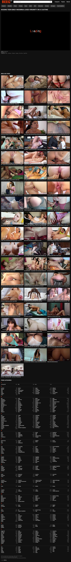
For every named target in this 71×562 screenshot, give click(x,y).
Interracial (3, 475)
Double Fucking (38, 435)
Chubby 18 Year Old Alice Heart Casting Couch (55, 179)
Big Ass (19, 402)
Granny (2, 461)
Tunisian (2, 552)
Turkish (19, 552)
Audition (2, 393)
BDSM (36, 398)
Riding (54, 525)
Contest (2, 423)
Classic (36, 419)
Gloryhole (37, 459)
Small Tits (25, 53)
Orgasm (2, 511)
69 (35, 384)
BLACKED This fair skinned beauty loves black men (33, 301)
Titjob (19, 550)
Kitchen (36, 486)
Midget (19, 499)
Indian (2, 474)
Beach (19, 401)
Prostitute (54, 519)
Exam (2, 442)
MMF (19, 495)
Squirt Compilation (38, 538)
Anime (54, 390)
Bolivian (36, 407)
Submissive (37, 541)
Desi (2, 433)
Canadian (2, 416)
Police (2, 518)
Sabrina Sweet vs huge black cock (7, 119)
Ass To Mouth (55, 392)
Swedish (2, 542)
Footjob (36, 451)
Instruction (54, 474)
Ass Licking (37, 392)
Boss (36, 408)
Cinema (19, 419)
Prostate (36, 519)
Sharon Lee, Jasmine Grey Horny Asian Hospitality (10, 149)
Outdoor (54, 511)
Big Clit (36, 404)
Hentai (36, 467)
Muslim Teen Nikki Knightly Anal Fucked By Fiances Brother (57, 331)
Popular (63, 1)
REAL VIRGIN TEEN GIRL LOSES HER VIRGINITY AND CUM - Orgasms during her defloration (58, 225)
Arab (2, 391)
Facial (36, 446)
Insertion (37, 474)
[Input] (32, 2)
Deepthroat (54, 432)
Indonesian (20, 474)
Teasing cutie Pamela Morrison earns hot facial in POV (10, 331)
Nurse (36, 506)
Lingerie (2, 492)
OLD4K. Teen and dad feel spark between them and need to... (11, 240)
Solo (36, 536)
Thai (2, 549)
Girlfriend (37, 458)
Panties (2, 515)
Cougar (54, 423)
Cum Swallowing (55, 426)
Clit (53, 419)
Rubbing (2, 527)
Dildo (36, 433)
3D (18, 384)
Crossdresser (55, 425)
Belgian (2, 402)
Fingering (54, 448)
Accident (2, 388)
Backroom (20, 399)
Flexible (54, 449)
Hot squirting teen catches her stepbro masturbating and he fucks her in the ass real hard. (35, 179)
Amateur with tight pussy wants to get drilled (9, 301)
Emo (2, 441)
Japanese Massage (56, 480)
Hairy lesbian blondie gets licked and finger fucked (56, 346)
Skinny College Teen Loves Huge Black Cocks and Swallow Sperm (35, 255)
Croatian (36, 425)
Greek (19, 461)
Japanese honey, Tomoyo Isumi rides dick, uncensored (10, 316)
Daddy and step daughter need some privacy (55, 149)
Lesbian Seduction (56, 491)
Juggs (54, 482)
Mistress (2, 500)
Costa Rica (37, 423)
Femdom (2, 448)
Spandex (2, 537)
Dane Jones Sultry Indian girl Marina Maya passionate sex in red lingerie (35, 134)
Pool (36, 518)
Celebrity (37, 417)
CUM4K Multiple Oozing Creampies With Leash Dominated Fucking (58, 240)
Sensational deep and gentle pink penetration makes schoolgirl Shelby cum (12, 210)
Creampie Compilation (5, 425)
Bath (53, 400)
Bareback (37, 400)
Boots (19, 408)
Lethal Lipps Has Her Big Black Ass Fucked (8, 346)
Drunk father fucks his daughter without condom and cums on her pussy (58, 164)
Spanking (37, 537)
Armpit (54, 391)
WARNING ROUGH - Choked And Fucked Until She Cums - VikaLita (58, 301)
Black (36, 406)
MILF (2, 495)
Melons (54, 498)
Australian (37, 393)
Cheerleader (3, 418)
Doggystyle (20, 434)
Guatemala (3, 462)
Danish (36, 432)
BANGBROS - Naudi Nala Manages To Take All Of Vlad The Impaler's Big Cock (35, 149)
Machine (36, 495)
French (2, 452)
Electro (54, 440)
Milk (53, 499)
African (19, 388)
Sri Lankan (54, 538)
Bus (19, 411)
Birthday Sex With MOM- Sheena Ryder (54, 255)
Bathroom (3, 401)
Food (2, 451)
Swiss (54, 542)
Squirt (19, 538)
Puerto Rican (20, 520)
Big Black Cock (38, 402)
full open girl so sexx (51, 270)
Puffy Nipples (37, 520)
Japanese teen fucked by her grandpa (30, 88)
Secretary (2, 532)
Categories (57, 1)
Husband (2, 470)
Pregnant (19, 519)
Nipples (54, 505)
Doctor (2, 434)
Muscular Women (21, 501)
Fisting (19, 449)
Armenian (37, 391)
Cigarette (2, 419)
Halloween (20, 466)
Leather (2, 491)
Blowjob (19, 407)
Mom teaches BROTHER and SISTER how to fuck (32, 240)
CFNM (19, 415)
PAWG (2, 514)
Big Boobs (54, 402)
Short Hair (20, 534)
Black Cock (54, 406)
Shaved (13, 53)
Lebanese (20, 491)
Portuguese (3, 519)
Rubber (54, 526)
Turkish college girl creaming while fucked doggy (32, 210)
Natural (2, 505)
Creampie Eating (21, 425)
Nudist (19, 506)
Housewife (3, 469)
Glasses (19, 459)
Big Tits (36, 405)
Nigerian (36, 505)
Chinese (36, 418)
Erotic (19, 441)
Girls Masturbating (56, 458)
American (54, 389)
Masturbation (3, 498)
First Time (21, 53)
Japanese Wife (38, 481)
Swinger (36, 542)
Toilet (36, 550)
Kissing (19, 486)
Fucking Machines (21, 452)
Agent (36, 388)
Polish (19, 518)
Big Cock (54, 404)
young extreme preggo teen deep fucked (8, 270)
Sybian (2, 543)
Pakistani (37, 514)
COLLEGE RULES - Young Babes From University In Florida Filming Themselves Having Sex (35, 270)
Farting (19, 447)
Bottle (54, 408)
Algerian (2, 389)
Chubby (54, 418)
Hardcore (9, 53)
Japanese (20, 480)
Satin (19, 531)
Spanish (19, 537)
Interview (19, 475)
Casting (17, 53)
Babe (53, 398)
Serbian (54, 532)
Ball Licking (37, 399)
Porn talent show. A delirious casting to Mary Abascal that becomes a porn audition (35, 361)
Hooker (36, 468)
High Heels (54, 467)
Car (18, 416)
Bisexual (2, 406)
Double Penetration (56, 435)
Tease (2, 548)
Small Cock (37, 535)
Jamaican (3, 480)
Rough (36, 526)
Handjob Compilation (56, 466)
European (54, 441)
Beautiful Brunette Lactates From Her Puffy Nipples (10, 255)
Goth (36, 460)
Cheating (54, 417)
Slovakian (20, 535)
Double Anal (20, 435)
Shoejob (54, 533)
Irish (53, 475)
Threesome (37, 549)
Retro (36, 525)
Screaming (54, 531)
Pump (54, 520)
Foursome (54, 451)
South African (55, 536)
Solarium (19, 536)
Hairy (2, 466)
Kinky (2, 486)
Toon (53, 550)
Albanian (54, 388)
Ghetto (19, 458)
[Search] (50, 2)
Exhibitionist (20, 442)
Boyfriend (20, 409)
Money (36, 500)
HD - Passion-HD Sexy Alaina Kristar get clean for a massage (11, 164)
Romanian (20, 526)
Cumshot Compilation (22, 427)
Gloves (54, 459)
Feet (53, 447)
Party (36, 515)
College (2, 422)
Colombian (20, 422)
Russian (19, 527)
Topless (2, 551)
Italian (19, 476)
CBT (2, 415)
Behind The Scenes (56, 401)
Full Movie (37, 452)
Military (36, 499)
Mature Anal (37, 498)
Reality (2, 525)
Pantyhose (20, 515)
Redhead (19, 525)
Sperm (54, 537)
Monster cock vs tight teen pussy (7, 225)
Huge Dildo (20, 469)
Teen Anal (37, 548)
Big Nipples (20, 405)
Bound (2, 409)
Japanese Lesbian (38, 480)
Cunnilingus (37, 427)
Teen (19, 548)
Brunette (19, 410)
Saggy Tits (3, 531)
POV (19, 514)
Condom (54, 422)
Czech (2, 428)
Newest (68, 1)
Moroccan (54, 500)
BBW (19, 398)
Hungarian (54, 469)
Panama (54, 514)
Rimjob (2, 526)
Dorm (2, 435)
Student (19, 541)
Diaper (19, 433)
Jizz (36, 482)
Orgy (36, 511)
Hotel (53, 468)
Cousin (19, 424)
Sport (2, 538)
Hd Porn (5, 560)
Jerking (2, 482)
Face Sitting (20, 446)
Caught (19, 417)
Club (36, 421)
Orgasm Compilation (21, 511)
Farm (2, 447)
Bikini (54, 405)
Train (53, 551)
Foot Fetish (20, 451)
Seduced (19, 532)
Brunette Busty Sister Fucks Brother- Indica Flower (33, 331)
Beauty (36, 401)
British (2, 410)
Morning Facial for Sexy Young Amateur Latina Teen (10, 179)
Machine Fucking (56, 495)
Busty (54, 411)
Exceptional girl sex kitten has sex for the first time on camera (58, 119)
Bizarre (19, 406)
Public (2, 520)
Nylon (54, 506)
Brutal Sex (37, 410)
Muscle (2, 501)
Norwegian (3, 506)
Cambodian (37, 415)
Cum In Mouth (37, 426)
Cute (53, 427)
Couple (2, 424)
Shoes (2, 534)
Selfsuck (36, 532)
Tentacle (54, 548)
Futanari (2, 453)
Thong (19, 549)
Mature (19, 498)
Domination (55, 434)
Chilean (19, 418)
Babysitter (3, 399)
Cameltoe (54, 415)
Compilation (37, 422)
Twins (36, 552)
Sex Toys (2, 533)
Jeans (54, 481)
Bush (36, 411)
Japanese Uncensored (22, 481)
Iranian (36, 475)
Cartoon (36, 416)
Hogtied (2, 468)
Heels (19, 467)
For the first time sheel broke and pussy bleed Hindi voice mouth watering (58, 134)
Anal (2, 390)
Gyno (36, 462)
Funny (54, 452)
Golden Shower (3, 460)
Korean (54, 486)
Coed (53, 421)
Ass (19, 392)
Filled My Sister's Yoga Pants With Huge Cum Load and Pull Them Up (58, 210)
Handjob (36, 466)
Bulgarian (2, 411)
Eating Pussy (3, 440)
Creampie (54, 424)
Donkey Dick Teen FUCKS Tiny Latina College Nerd (33, 119)
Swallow (54, 541)
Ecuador (19, 440)
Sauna (36, 531)
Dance (19, 432)
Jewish (19, 482)
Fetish (19, 448)
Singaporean (55, 534)
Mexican (2, 499)
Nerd (19, 505)
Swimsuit (19, 542)
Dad (1, 432)
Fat (36, 447)
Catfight (2, 417)
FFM (2, 446)
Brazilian (36, 409)
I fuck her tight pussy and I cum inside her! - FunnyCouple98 (34, 346)
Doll (36, 434)
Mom (19, 500)
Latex (6, 53)
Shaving (36, 533)
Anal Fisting (37, 390)
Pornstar (54, 518)
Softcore (2, 536)
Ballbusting (55, 399)
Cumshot (2, 427)
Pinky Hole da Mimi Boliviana (52, 361)
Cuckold (2, 426)
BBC (2, 398)
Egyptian (36, 440)
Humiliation (37, 469)
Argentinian (20, 391)
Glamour (2, 459)
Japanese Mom (3, 481)
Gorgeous (20, 460)
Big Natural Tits (4, 405)
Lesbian (36, 491)
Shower (36, 534)
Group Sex (37, 461)
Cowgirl (36, 424)
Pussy (2, 521)
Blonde (2, 407)
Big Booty (2, 404)
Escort (36, 441)
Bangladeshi (3, 400)
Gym (19, 462)
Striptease (3, 541)
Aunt (19, 393)
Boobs (2, 408)
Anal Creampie (20, 390)
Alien (19, 389)
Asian (2, 392)
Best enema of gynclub (28, 316)
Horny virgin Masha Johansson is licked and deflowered (11, 88)
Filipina (36, 448)
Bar (18, 400)
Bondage (54, 407)
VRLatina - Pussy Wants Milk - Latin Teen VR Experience (11, 376)
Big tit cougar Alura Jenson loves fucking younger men (10, 361)
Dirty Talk (54, 433)
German (2, 458)
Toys (36, 551)
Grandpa (54, 460)
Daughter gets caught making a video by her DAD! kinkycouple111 (35, 225)
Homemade (20, 468)
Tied (53, 549)
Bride (53, 409)
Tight (2, 550)
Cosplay (19, 423)
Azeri (2, 394)
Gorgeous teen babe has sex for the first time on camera (34, 164)
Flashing (36, 449)
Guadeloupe (55, 461)
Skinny (2, 535)
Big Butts (19, 404)
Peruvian (54, 515)
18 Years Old (3, 384)
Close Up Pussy (4, 421)
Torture (19, 551)
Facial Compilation (56, 446)
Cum (19, 426)
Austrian (54, 393)
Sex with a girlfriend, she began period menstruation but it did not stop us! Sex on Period (58, 88)
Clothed (19, 421)
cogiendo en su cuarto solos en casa (53, 316)
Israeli (2, 476)
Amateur (36, 389)
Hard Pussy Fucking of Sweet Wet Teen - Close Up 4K (10, 134)
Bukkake (54, 410)
